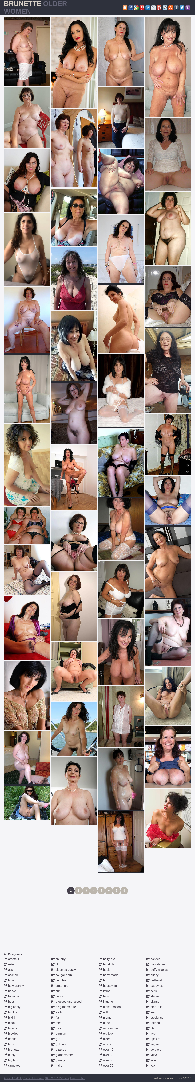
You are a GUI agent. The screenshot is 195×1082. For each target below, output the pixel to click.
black (9, 1023)
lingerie (106, 1001)
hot (103, 980)
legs (104, 996)
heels (104, 969)
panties (153, 959)
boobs (10, 1039)
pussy (152, 975)
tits (150, 1028)
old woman (108, 1028)
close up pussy (63, 969)
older (104, 1039)
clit (55, 964)
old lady (106, 1033)
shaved (153, 996)
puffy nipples (157, 969)
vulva (152, 1055)
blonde (10, 1028)
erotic (57, 1012)
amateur (11, 959)
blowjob (11, 1033)
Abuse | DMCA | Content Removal (24, 1078)
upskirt (153, 1039)
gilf (55, 1039)
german (58, 1033)
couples (58, 980)
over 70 (106, 1065)
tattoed (153, 1023)
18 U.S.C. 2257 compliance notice (65, 1078)
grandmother (62, 1055)
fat (55, 1017)
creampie (59, 985)
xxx (150, 1065)
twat (151, 1033)
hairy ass (107, 959)
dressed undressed (66, 1001)
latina (104, 991)
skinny (152, 1001)
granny (58, 1060)
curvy (57, 996)
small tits (154, 1007)
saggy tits (154, 985)
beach (10, 991)
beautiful (12, 996)
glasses (58, 1049)
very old (153, 1049)
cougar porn (61, 975)
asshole (11, 975)
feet (56, 1023)
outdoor (106, 1044)
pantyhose (155, 964)
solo (151, 1012)
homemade (108, 975)
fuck (56, 1028)
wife (151, 1060)
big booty (12, 1007)
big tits (10, 1012)
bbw (9, 980)
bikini (9, 1017)
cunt (56, 991)
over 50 (106, 1055)
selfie (152, 991)
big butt (11, 1060)
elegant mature (63, 1007)
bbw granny (14, 985)
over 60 (106, 1060)
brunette (11, 1049)
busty (9, 1055)
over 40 (106, 1049)
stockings (154, 1017)
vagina (153, 1044)
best (9, 1001)
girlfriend (59, 1044)
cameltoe (12, 1065)
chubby (58, 959)
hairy (56, 1065)
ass (8, 969)
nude (104, 1023)
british (10, 1044)
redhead (154, 980)
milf (103, 1012)
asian (9, 964)
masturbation (110, 1007)
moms (105, 1017)
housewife (108, 985)
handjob (106, 964)
